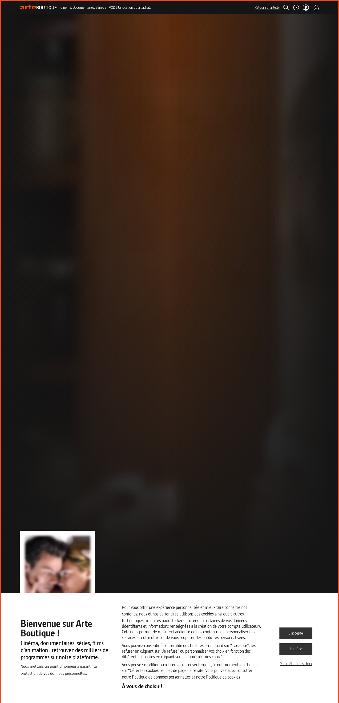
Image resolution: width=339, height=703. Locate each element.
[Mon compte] (306, 7)
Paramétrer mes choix (296, 663)
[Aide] (296, 7)
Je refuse (296, 648)
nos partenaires (165, 614)
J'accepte (296, 633)
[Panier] (316, 7)
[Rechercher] (286, 7)
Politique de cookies (223, 677)
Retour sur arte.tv (267, 7)
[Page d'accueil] (38, 8)
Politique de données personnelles (161, 677)
